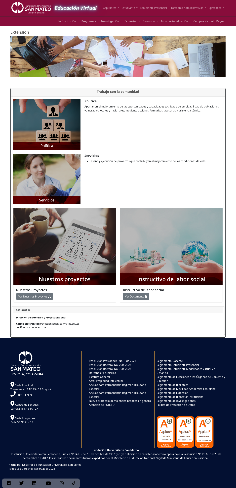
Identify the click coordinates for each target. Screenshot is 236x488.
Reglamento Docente (170, 361)
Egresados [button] (215, 8)
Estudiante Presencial (153, 8)
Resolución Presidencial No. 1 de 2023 (112, 361)
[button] (68, 21)
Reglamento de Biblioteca (172, 385)
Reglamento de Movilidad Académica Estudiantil (186, 389)
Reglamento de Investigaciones (176, 401)
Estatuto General (99, 377)
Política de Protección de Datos (176, 405)
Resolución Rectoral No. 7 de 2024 (110, 369)
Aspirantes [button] (110, 8)
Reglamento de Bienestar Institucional (180, 397)
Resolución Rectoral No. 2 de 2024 (110, 365)
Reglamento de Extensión (172, 393)
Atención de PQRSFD (102, 405)
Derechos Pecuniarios (102, 373)
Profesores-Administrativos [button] (187, 8)
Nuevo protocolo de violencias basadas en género (120, 401)
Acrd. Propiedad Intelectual (106, 381)
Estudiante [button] (129, 8)
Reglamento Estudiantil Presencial (178, 365)
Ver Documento (136, 296)
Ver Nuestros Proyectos (34, 296)
